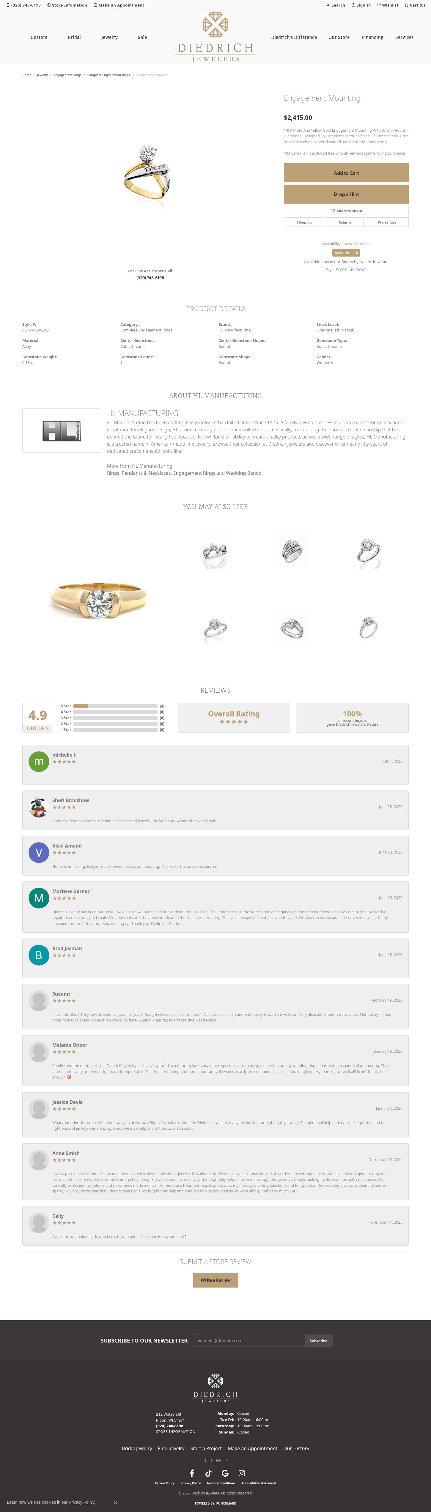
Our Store (339, 37)
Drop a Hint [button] (346, 194)
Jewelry (109, 37)
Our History (296, 1448)
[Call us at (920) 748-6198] (169, 1425)
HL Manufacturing (234, 330)
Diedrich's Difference (294, 37)
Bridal (74, 37)
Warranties (387, 222)
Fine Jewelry (171, 1448)
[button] (335, 5)
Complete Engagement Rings (108, 75)
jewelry (42, 75)
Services (404, 37)
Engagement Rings (67, 75)
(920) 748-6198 (150, 277)
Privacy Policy (190, 1483)
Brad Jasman (67, 948)
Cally (58, 1216)
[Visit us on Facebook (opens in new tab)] (192, 1473)
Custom (39, 37)
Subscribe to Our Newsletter (144, 1340)
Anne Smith (66, 1153)
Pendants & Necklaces (146, 473)
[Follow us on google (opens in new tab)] (225, 1473)
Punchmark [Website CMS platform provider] (226, 1503)
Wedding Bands (243, 473)
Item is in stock (346, 252)
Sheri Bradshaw (70, 800)
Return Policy (164, 1483)
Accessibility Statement (258, 1483)
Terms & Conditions (221, 1483)
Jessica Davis (67, 1102)
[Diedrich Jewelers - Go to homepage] (215, 1387)
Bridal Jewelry (137, 1448)
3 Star (66, 717)
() (162, 705)
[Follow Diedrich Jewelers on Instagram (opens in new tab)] (242, 1473)
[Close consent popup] (115, 1502)
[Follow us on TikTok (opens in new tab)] (208, 1473)
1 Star (66, 729)
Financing (372, 37)
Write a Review (216, 1280)
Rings (113, 473)
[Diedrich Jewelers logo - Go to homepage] (216, 37)
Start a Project (206, 1448)
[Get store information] (176, 1431)
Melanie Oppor (69, 1045)
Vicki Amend (67, 846)
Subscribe (318, 1340)
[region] (150, 174)
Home (26, 75)
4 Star (66, 711)
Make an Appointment (252, 1448)
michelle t (64, 755)
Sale (142, 37)
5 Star (66, 705)
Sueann (61, 994)
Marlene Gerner (71, 891)
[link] (23, 5)
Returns (345, 222)
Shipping (304, 222)
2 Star (66, 723)
